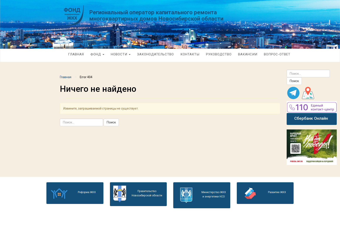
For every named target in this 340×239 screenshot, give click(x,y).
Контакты (189, 54)
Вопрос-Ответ (277, 54)
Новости (121, 54)
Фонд (97, 54)
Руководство (219, 54)
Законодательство (155, 54)
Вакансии (247, 54)
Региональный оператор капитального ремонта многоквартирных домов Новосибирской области (156, 15)
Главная (76, 54)
